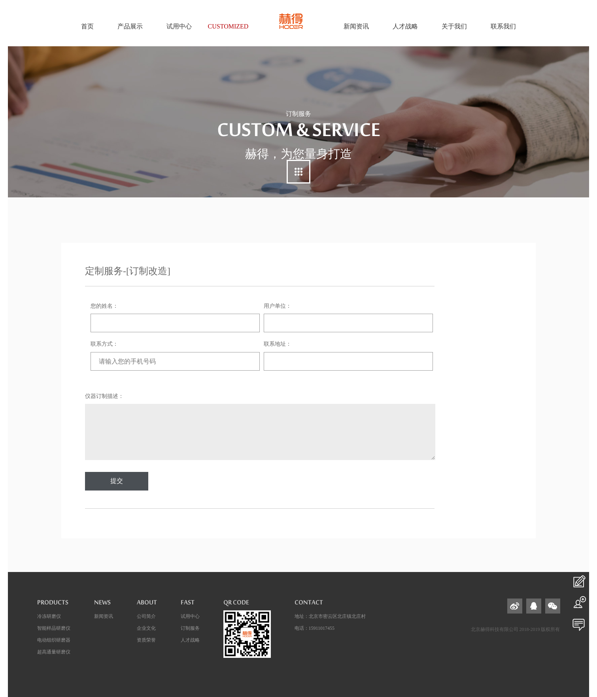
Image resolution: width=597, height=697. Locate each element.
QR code (236, 604)
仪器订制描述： (104, 396)
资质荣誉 (146, 640)
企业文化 (146, 628)
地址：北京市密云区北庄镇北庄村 (330, 616)
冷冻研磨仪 (49, 616)
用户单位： (277, 306)
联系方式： (104, 344)
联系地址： (277, 344)
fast (188, 604)
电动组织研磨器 (53, 640)
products (52, 604)
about (147, 604)
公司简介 (146, 616)
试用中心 (190, 616)
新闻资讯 (103, 616)
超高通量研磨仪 (53, 652)
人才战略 (190, 640)
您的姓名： (104, 306)
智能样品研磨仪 (53, 628)
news (102, 604)
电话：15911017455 (315, 628)
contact (309, 604)
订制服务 (190, 628)
